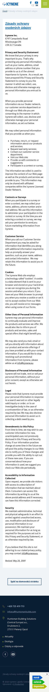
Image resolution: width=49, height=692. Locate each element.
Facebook (30, 2)
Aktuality (9, 636)
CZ (33, 5)
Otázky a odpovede (14, 646)
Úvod (5, 11)
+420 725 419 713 (15, 606)
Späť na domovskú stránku (25, 581)
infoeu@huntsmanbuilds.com (21, 611)
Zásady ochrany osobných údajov (17, 674)
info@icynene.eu (25, 363)
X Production (18, 684)
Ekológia (9, 641)
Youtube (36, 2)
